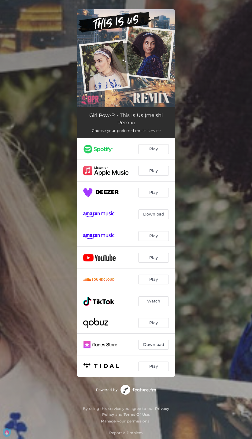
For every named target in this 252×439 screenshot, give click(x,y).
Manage (108, 421)
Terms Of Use (136, 414)
